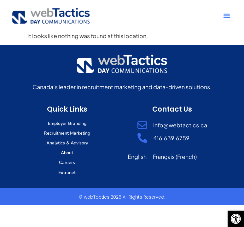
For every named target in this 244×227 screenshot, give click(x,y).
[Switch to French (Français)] (175, 156)
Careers (67, 163)
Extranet (67, 172)
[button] (236, 219)
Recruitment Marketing (67, 133)
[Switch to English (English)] (137, 156)
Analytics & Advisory (67, 143)
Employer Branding (67, 123)
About (67, 153)
